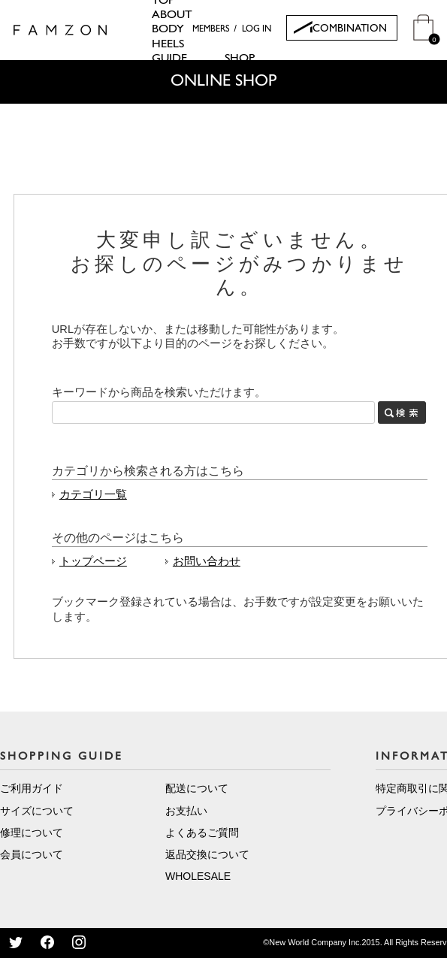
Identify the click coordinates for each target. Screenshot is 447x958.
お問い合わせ (206, 561)
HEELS (168, 44)
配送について (196, 788)
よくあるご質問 (202, 833)
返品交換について (207, 854)
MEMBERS (211, 29)
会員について (31, 854)
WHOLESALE (198, 876)
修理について (31, 833)
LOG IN (256, 29)
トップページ (93, 561)
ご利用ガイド (31, 788)
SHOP (240, 59)
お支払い (186, 811)
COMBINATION (350, 29)
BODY (168, 29)
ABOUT (172, 15)
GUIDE (169, 59)
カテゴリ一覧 (93, 494)
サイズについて (37, 811)
